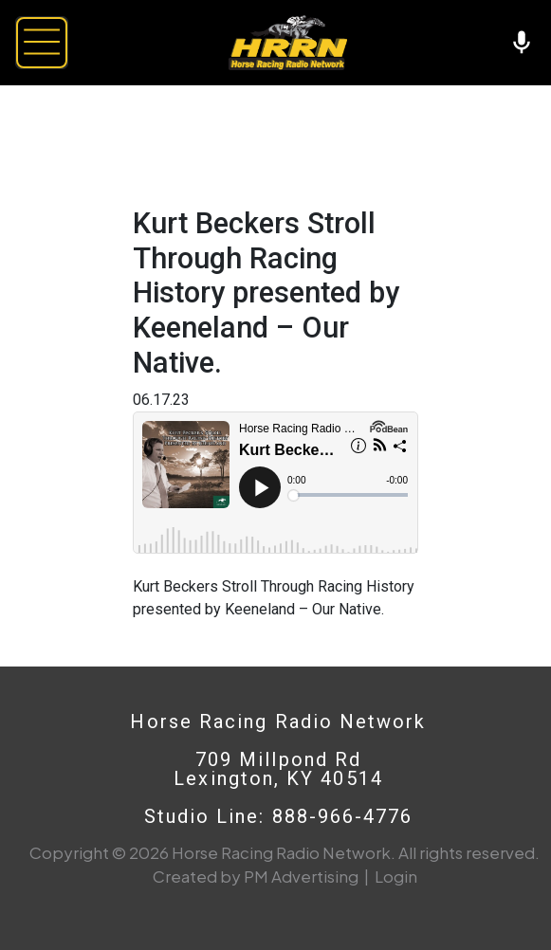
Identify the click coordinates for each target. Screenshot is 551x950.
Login (396, 876)
